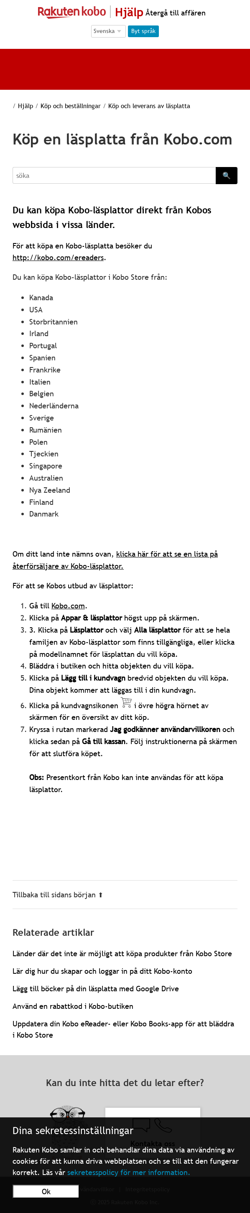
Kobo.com (68, 605)
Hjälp (20, 105)
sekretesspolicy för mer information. (129, 1172)
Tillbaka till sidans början (58, 894)
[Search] (114, 175)
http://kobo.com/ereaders (58, 257)
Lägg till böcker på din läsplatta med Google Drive (96, 988)
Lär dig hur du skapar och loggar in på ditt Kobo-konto (102, 971)
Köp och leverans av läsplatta (140, 105)
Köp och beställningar (63, 105)
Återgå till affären (174, 13)
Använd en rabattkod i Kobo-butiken (73, 1006)
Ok (46, 1191)
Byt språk (143, 31)
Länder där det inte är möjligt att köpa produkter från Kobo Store (122, 953)
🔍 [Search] (226, 175)
